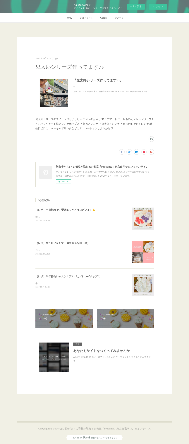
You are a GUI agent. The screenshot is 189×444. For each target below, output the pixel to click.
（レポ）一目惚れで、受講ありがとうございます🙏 (65, 209)
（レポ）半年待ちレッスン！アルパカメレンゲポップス (67, 276)
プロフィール (86, 18)
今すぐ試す (136, 6)
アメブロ (119, 18)
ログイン (158, 6)
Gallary (103, 18)
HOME (69, 18)
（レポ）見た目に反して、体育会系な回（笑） (62, 243)
